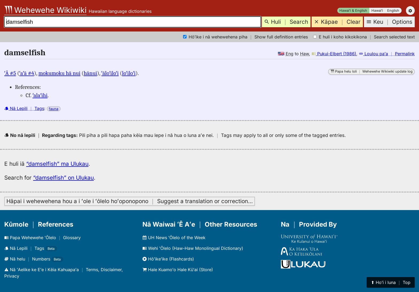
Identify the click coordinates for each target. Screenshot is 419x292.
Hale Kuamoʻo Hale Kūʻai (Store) (177, 269)
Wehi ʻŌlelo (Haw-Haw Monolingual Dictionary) (192, 248)
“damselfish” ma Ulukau (57, 163)
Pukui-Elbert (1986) (334, 53)
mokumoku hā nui (59, 73)
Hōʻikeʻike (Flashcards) (168, 259)
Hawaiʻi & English (353, 11)
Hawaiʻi (377, 11)
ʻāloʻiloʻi (110, 73)
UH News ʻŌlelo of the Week (173, 237)
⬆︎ (390, 282)
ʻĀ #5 (10, 73)
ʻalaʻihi (40, 95)
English (393, 11)
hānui (90, 73)
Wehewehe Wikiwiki (45, 10)
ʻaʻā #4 (26, 73)
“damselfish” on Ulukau (63, 177)
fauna (53, 109)
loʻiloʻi (129, 73)
